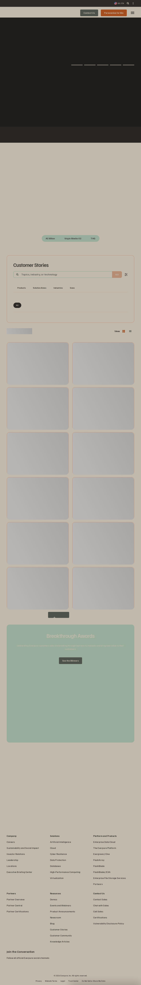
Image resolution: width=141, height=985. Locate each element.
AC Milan (50, 238)
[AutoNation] (58, 135)
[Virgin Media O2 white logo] (74, 135)
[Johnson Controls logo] (34, 135)
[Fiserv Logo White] (42, 135)
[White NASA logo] (26, 135)
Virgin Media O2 (73, 238)
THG (93, 238)
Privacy (39, 981)
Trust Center (73, 981)
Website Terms (51, 981)
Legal (63, 981)
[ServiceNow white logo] (50, 135)
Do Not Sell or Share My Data (93, 981)
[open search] (128, 3)
